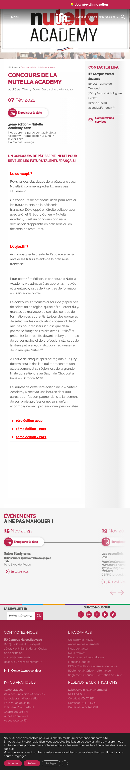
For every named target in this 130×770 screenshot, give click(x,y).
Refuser (32, 763)
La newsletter (15, 608)
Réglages (51, 763)
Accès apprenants (16, 716)
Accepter (13, 763)
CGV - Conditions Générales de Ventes (93, 666)
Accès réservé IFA (15, 720)
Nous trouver (76, 653)
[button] (44, 421)
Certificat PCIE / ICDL (82, 702)
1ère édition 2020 (29, 421)
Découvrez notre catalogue (86, 657)
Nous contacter (78, 648)
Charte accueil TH (16, 711)
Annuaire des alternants (83, 644)
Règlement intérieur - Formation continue (95, 675)
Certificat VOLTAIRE (81, 698)
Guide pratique (13, 689)
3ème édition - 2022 (31, 437)
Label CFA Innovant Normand (87, 689)
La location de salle (17, 702)
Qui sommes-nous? (80, 639)
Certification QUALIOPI (83, 707)
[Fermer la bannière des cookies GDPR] (65, 763)
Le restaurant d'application (21, 698)
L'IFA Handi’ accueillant (19, 707)
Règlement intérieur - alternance (89, 670)
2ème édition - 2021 (31, 429)
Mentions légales (79, 661)
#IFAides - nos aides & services (24, 694)
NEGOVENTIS (77, 694)
